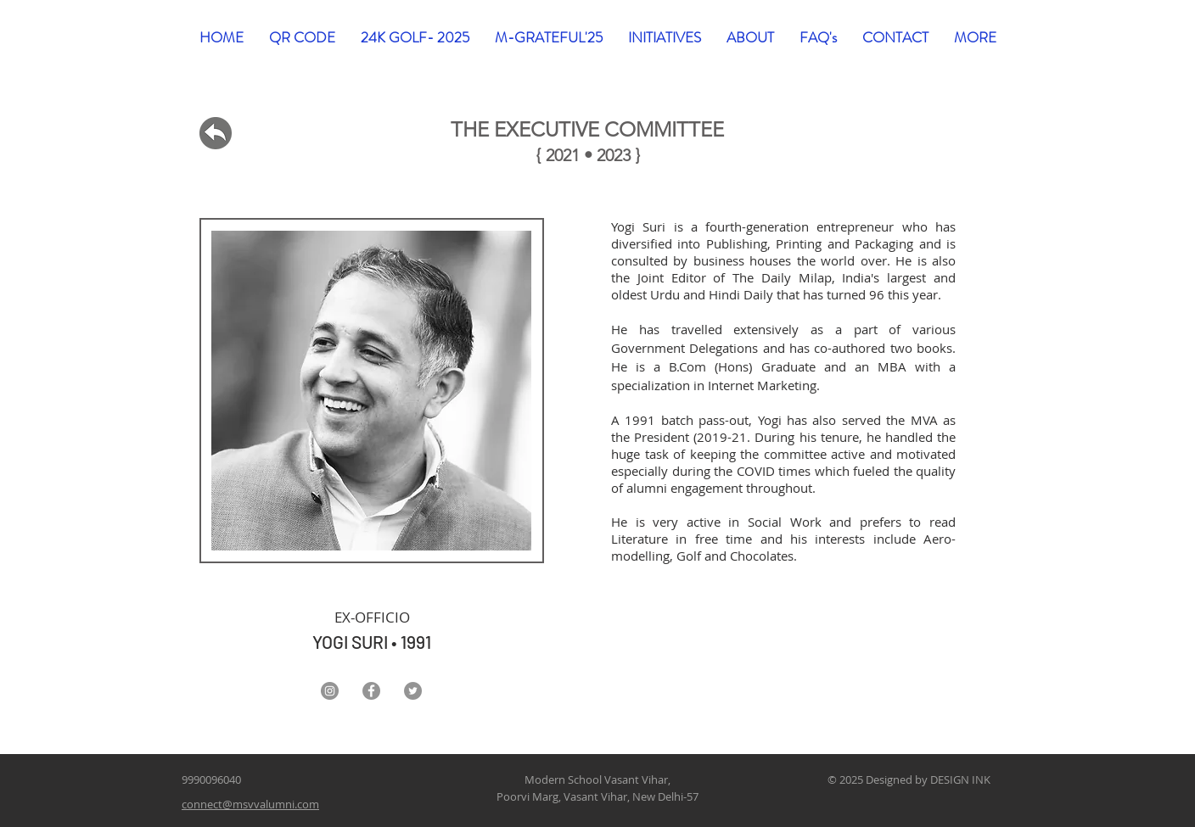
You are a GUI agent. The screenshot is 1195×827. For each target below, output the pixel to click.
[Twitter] (413, 691)
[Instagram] (330, 691)
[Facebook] (371, 691)
